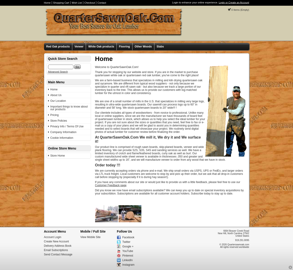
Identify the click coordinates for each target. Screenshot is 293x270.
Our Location (58, 100)
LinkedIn (127, 260)
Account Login (52, 237)
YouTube (127, 251)
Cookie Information (61, 137)
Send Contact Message (58, 254)
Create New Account (56, 241)
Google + (128, 246)
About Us (56, 95)
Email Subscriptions (56, 250)
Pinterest (127, 255)
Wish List (77, 2)
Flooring (124, 46)
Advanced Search (58, 71)
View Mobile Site (90, 237)
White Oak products (101, 46)
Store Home (57, 155)
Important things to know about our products (69, 108)
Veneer (79, 46)
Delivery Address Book (58, 245)
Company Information (63, 132)
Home (47, 2)
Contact (101, 2)
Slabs (160, 46)
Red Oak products (58, 46)
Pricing (54, 115)
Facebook (128, 237)
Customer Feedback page (111, 185)
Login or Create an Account (234, 2)
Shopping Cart (61, 2)
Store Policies (58, 120)
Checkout (89, 2)
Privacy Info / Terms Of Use (67, 126)
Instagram (128, 264)
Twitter (126, 242)
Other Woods (143, 46)
